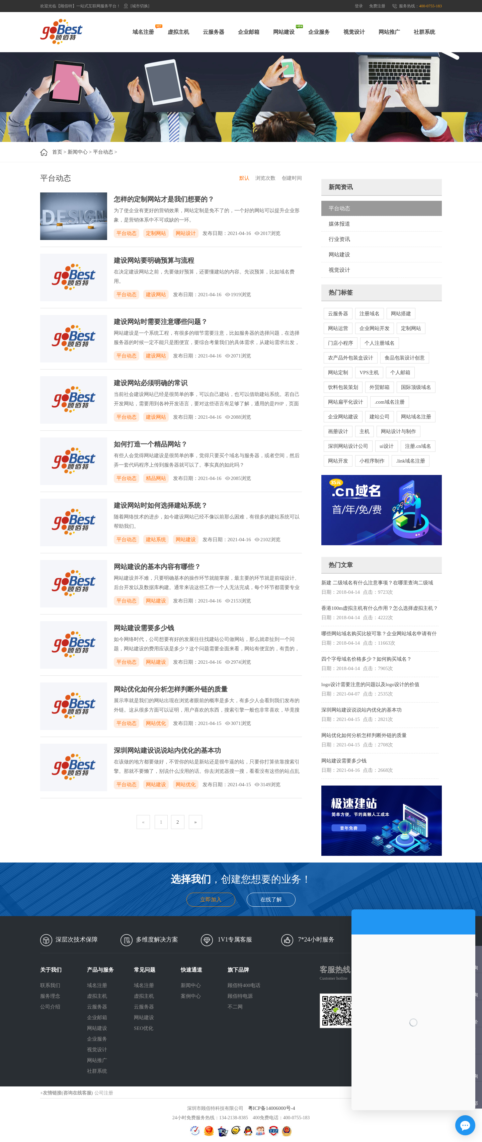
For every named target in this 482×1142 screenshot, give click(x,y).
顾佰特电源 (240, 996)
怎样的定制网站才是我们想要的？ (164, 199)
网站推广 (389, 32)
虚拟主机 (178, 32)
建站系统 (156, 539)
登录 (359, 6)
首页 (57, 152)
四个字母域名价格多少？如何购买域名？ (366, 659)
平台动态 (103, 152)
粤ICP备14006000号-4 (271, 1108)
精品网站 (156, 478)
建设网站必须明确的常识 (150, 383)
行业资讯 (339, 239)
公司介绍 (50, 1006)
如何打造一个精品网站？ (150, 444)
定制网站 (156, 233)
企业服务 (319, 32)
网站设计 (186, 233)
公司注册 (103, 1092)
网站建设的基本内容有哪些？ (157, 566)
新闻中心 (78, 152)
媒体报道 (339, 224)
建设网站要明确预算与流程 (154, 260)
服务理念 (50, 996)
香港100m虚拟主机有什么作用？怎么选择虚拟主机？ (379, 608)
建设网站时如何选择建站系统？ (161, 505)
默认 (244, 178)
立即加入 (211, 899)
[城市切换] (140, 6)
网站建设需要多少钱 (144, 628)
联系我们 (50, 985)
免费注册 (377, 6)
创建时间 (292, 178)
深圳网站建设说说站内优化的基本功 (167, 750)
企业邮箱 (248, 32)
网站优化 (156, 723)
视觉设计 (354, 32)
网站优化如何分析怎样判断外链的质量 (171, 689)
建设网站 (156, 294)
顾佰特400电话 (244, 985)
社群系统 (424, 32)
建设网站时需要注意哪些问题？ (161, 321)
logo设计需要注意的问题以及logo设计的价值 (370, 684)
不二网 (235, 1006)
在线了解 (271, 899)
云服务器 (213, 32)
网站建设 (284, 32)
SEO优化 (143, 1028)
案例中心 (191, 996)
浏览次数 (265, 178)
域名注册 (143, 32)
